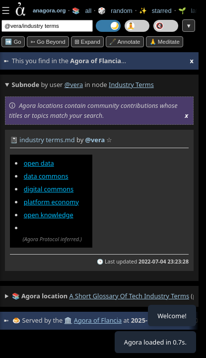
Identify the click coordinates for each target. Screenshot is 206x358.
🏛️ (68, 320)
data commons (46, 176)
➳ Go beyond (48, 42)
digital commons (48, 188)
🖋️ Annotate (124, 42)
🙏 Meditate (164, 42)
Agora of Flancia (98, 320)
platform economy (51, 201)
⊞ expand (87, 42)
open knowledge (48, 214)
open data (39, 163)
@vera (74, 84)
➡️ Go (13, 42)
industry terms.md (46, 139)
